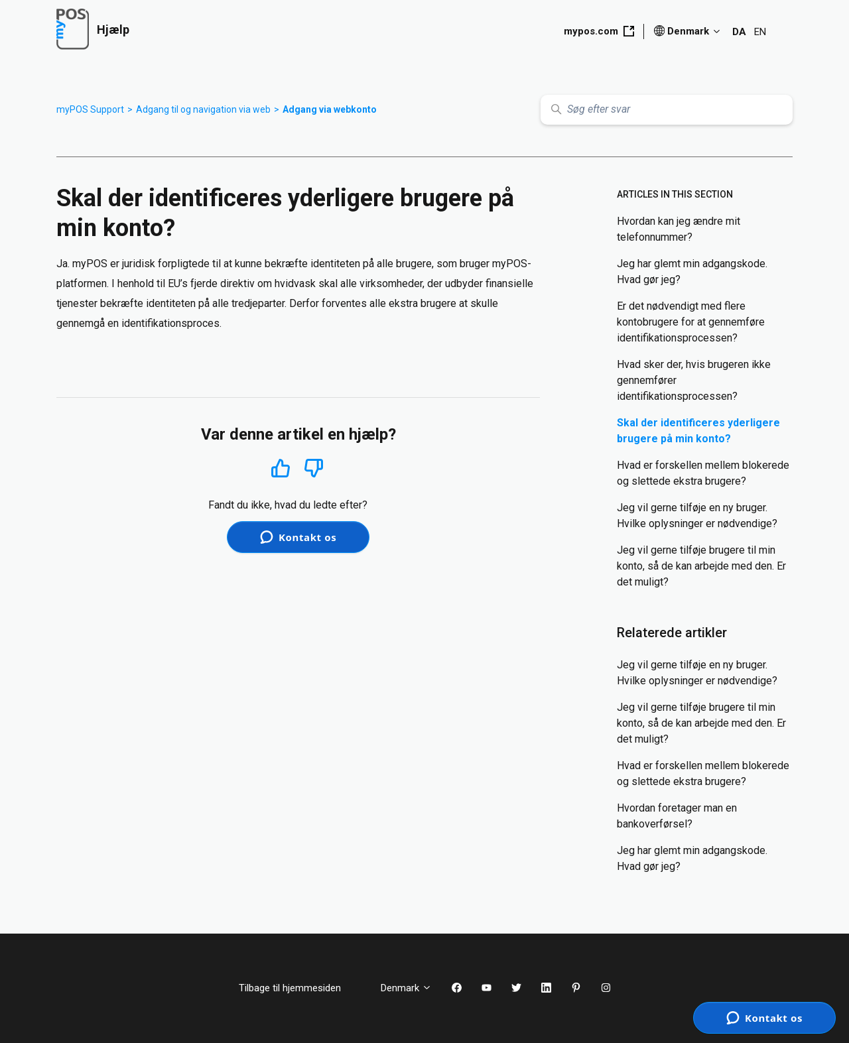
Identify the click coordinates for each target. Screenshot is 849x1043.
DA (739, 32)
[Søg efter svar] (667, 110)
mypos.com (599, 31)
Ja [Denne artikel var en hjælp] (280, 467)
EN (760, 32)
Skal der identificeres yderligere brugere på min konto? (698, 430)
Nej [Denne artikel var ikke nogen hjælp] (314, 468)
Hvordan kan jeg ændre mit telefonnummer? (678, 229)
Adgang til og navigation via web (203, 109)
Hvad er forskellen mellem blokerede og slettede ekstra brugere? (703, 473)
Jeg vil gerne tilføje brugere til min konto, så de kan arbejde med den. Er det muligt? (701, 566)
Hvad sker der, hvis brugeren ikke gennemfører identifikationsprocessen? (694, 380)
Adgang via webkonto (330, 109)
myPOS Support (90, 109)
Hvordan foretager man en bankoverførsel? (677, 816)
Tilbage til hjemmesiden (300, 988)
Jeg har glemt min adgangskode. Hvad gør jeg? (692, 271)
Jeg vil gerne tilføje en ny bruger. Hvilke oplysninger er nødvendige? (697, 515)
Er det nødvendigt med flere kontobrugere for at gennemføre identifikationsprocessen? (691, 322)
